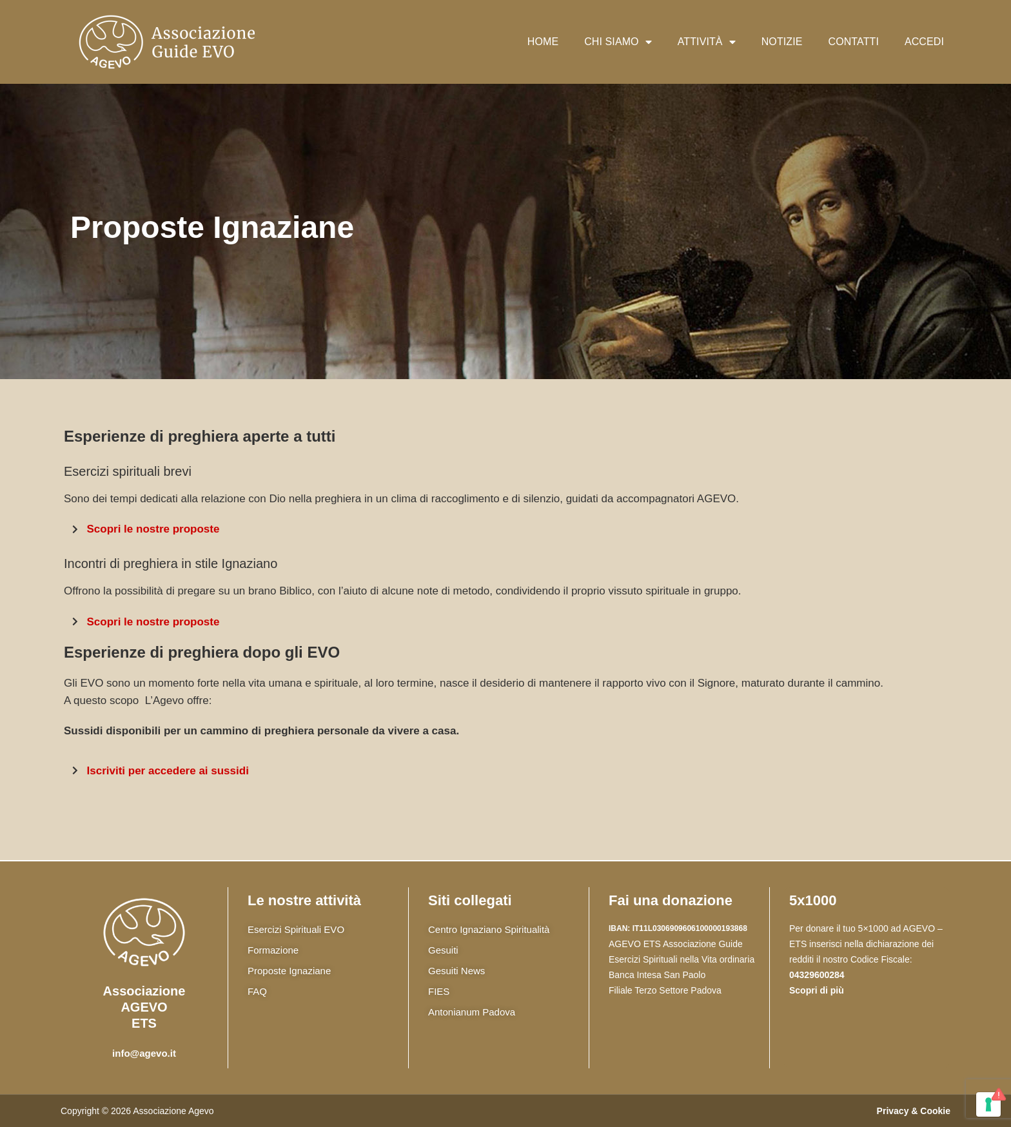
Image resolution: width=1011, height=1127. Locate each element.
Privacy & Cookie (913, 1111)
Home (542, 41)
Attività (707, 42)
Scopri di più (816, 990)
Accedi (924, 41)
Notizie (782, 41)
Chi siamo (618, 42)
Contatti (854, 41)
